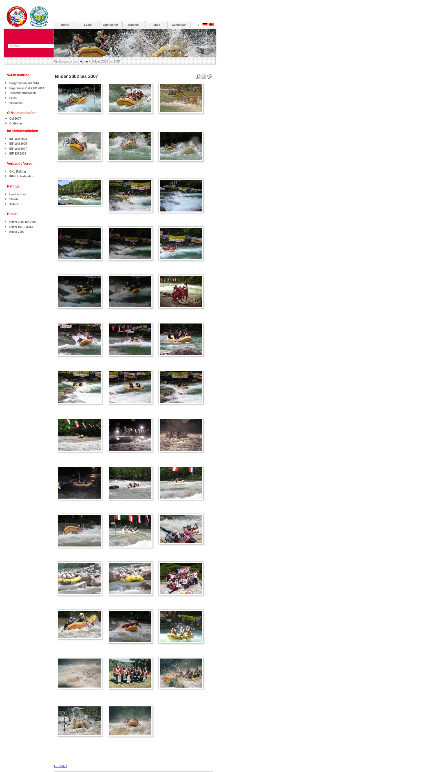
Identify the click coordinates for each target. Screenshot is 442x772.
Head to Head (18, 194)
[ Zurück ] (60, 765)
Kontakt (133, 24)
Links (156, 24)
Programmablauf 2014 (24, 83)
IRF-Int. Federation (21, 176)
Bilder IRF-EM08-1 (21, 227)
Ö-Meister (15, 123)
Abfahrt (14, 204)
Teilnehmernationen (22, 93)
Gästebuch (179, 24)
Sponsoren (110, 24)
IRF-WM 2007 (18, 148)
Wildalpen (16, 102)
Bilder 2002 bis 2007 (22, 222)
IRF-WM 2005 (18, 143)
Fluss (13, 98)
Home (83, 61)
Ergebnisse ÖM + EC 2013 (26, 88)
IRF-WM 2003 (18, 138)
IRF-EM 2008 (17, 153)
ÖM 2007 (15, 118)
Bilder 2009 (16, 231)
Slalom (14, 199)
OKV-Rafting (17, 171)
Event (88, 24)
